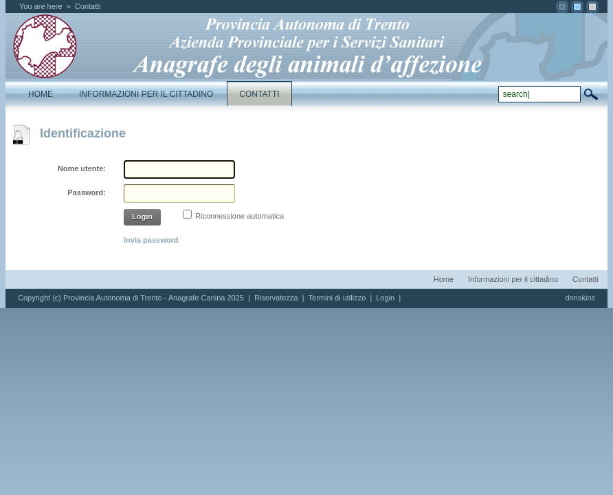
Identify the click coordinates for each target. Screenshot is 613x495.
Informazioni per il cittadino (513, 279)
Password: (86, 192)
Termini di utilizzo (337, 298)
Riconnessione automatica (239, 216)
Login (142, 216)
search (591, 94)
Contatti (88, 6)
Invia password (151, 240)
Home (444, 279)
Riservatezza (276, 298)
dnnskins (580, 298)
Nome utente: (82, 168)
